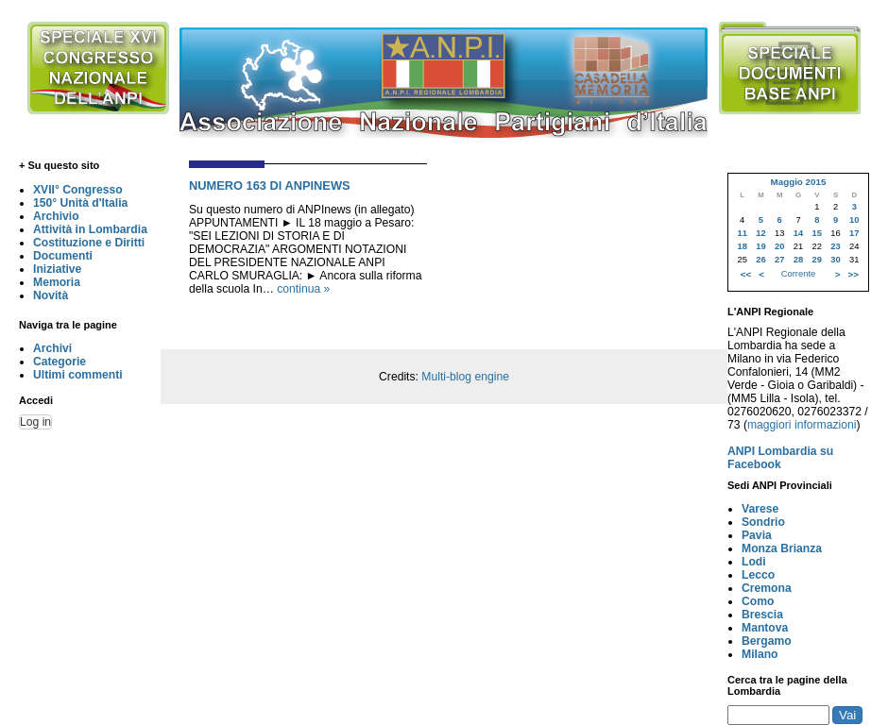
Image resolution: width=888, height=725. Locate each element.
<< (746, 274)
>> (853, 274)
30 (835, 259)
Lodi (754, 561)
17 (854, 233)
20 (779, 246)
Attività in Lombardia (90, 229)
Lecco (758, 575)
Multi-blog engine (465, 376)
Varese (760, 508)
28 (798, 259)
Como (758, 601)
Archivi (52, 348)
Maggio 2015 (798, 182)
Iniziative (57, 269)
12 (760, 233)
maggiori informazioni (802, 424)
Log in (35, 422)
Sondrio (763, 522)
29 (817, 259)
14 (798, 233)
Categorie (59, 361)
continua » (303, 288)
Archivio (56, 216)
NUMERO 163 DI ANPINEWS (269, 185)
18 (741, 246)
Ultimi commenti (78, 374)
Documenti (63, 255)
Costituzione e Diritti (89, 242)
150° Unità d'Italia (80, 203)
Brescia (762, 614)
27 (779, 259)
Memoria (56, 282)
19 (760, 246)
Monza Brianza (782, 548)
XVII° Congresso (78, 189)
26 (760, 259)
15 (817, 233)
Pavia (757, 535)
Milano (760, 654)
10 (854, 220)
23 (835, 246)
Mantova (765, 627)
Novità (50, 295)
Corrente (798, 273)
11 (741, 233)
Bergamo (767, 641)
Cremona (767, 588)
